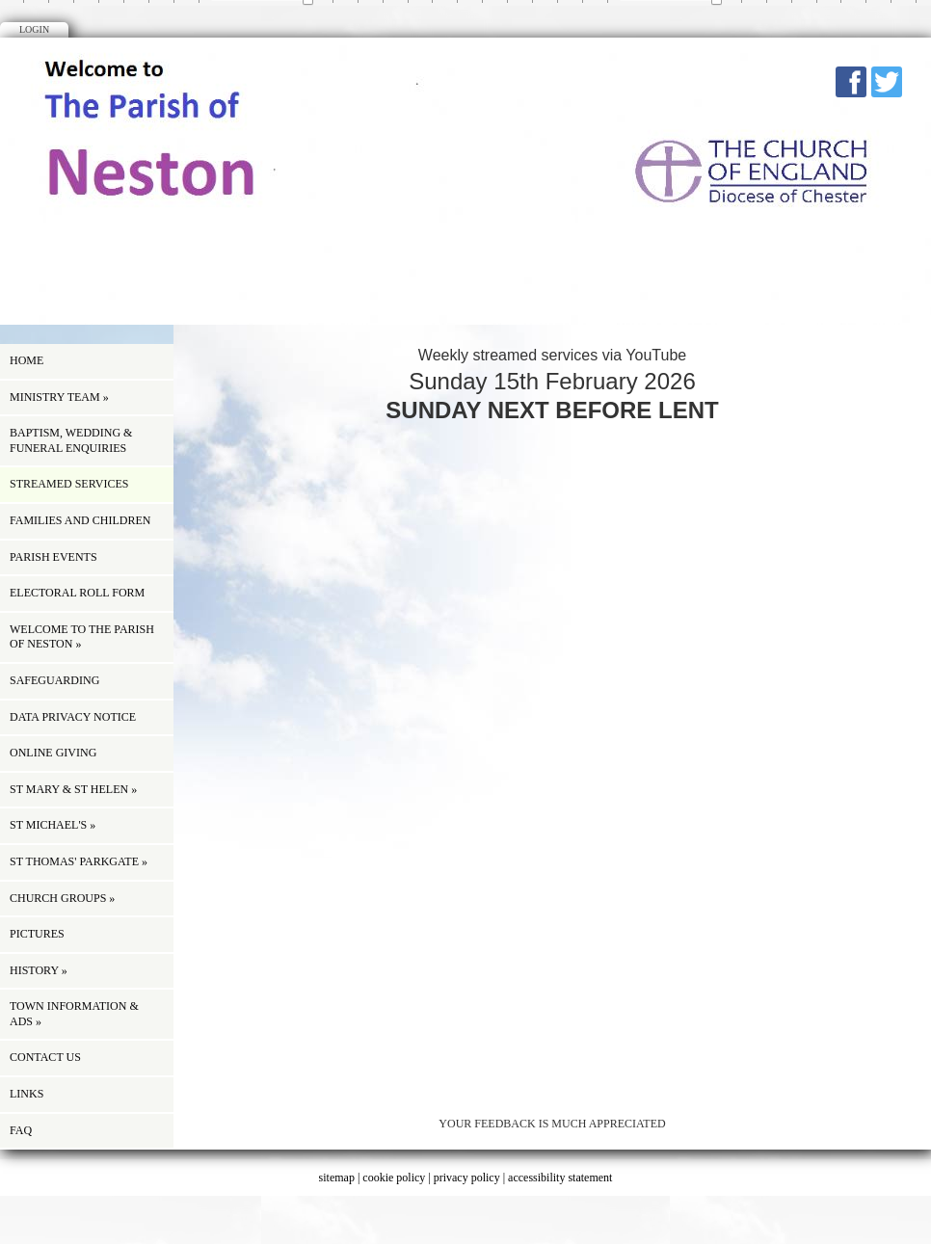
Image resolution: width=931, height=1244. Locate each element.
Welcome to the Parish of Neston (82, 636)
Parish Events (53, 557)
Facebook (851, 81)
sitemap (337, 1177)
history (38, 970)
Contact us (45, 1057)
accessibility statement (560, 1177)
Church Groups (62, 898)
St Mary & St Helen (73, 789)
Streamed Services (69, 483)
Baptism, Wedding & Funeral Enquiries (71, 440)
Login (34, 29)
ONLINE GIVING (53, 752)
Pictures (37, 933)
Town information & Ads (74, 1013)
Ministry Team (59, 397)
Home (26, 360)
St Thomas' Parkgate (78, 861)
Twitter (886, 81)
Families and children (80, 520)
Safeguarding (54, 680)
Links (26, 1093)
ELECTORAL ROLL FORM (77, 592)
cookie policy (393, 1177)
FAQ (21, 1130)
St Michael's (52, 825)
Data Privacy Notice (73, 717)
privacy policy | (471, 1177)
